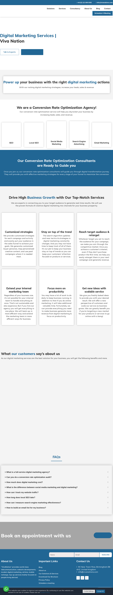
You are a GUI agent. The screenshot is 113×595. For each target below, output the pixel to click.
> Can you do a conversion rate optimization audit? (30, 477)
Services (62, 9)
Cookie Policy (45, 592)
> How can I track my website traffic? (23, 493)
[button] (9, 52)
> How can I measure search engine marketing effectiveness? (36, 504)
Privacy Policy (44, 581)
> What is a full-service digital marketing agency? (29, 472)
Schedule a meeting (103, 13)
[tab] (11, 134)
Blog (98, 9)
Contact (107, 9)
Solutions (50, 9)
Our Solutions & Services (48, 575)
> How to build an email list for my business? (27, 509)
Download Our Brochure (48, 578)
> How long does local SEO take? (21, 498)
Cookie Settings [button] (89, 591)
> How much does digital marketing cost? (26, 483)
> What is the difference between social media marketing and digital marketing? (45, 488)
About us (88, 9)
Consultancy (75, 9)
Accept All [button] (100, 591)
